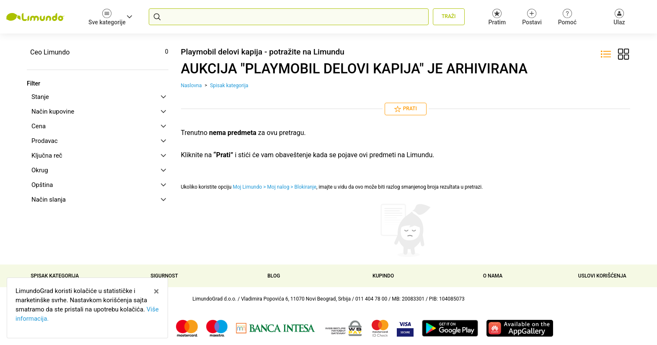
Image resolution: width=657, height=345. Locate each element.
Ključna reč (98, 155)
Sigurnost (164, 276)
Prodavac (98, 141)
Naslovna (191, 85)
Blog (273, 276)
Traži (448, 16)
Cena (98, 126)
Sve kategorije (110, 17)
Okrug (98, 170)
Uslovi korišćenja (602, 276)
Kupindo (383, 276)
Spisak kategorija (229, 85)
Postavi (531, 17)
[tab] (97, 97)
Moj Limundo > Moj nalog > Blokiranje (274, 187)
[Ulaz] (619, 16)
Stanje (98, 97)
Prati (405, 109)
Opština (98, 185)
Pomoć (567, 17)
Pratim (497, 17)
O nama (492, 276)
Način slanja (98, 199)
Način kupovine (98, 111)
